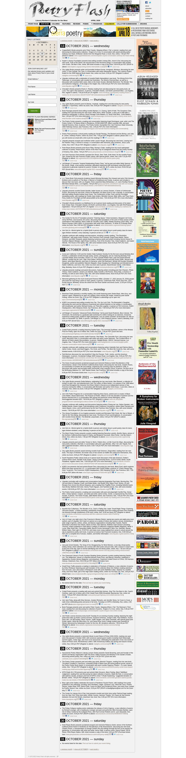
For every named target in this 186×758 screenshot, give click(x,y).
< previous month (66, 41)
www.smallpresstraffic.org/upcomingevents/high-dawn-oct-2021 (93, 574)
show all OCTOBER (81, 41)
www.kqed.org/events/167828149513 (96, 472)
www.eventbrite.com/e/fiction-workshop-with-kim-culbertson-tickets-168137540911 (90, 514)
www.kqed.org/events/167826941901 (75, 310)
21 (46, 57)
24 (30, 60)
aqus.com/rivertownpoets (70, 300)
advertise (148, 8)
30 (54, 60)
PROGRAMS (96, 24)
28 (46, 60)
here (130, 136)
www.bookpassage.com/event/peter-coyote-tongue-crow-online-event (98, 611)
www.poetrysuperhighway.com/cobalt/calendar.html (79, 334)
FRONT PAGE (33, 24)
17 (30, 57)
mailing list (148, 18)
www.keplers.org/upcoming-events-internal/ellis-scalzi (85, 67)
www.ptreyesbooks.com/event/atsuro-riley (103, 152)
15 (50, 54)
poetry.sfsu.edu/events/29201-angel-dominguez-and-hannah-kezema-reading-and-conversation (95, 129)
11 (34, 54)
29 (50, 60)
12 (38, 54)
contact (147, 16)
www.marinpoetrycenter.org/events (117, 437)
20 (42, 57)
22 (50, 57)
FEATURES (66, 24)
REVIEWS (76, 24)
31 (30, 63)
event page (73, 58)
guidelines (148, 13)
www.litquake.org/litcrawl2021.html (121, 534)
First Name (31, 86)
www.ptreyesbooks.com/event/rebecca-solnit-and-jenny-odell (87, 734)
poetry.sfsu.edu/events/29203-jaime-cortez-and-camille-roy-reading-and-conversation (100, 497)
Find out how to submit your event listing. (97, 583)
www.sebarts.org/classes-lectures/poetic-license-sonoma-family (97, 625)
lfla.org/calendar (67, 419)
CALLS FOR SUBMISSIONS (127, 24)
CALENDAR (109, 24)
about (147, 6)
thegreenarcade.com (95, 373)
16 (54, 54)
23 (54, 57)
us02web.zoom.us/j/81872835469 (73, 659)
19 (38, 57)
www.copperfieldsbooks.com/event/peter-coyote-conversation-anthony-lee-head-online (104, 56)
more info (38, 122)
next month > (94, 41)
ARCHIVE (143, 24)
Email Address (33, 79)
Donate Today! (122, 19)
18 (34, 57)
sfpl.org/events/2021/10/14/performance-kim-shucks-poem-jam (97, 158)
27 (42, 60)
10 (30, 54)
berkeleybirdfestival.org (108, 267)
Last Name (31, 94)
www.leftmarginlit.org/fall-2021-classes (88, 169)
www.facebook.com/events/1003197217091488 (78, 563)
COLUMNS (56, 24)
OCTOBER (42, 42)
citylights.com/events (69, 75)
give (147, 11)
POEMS (85, 24)
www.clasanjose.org (69, 699)
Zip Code (31, 102)
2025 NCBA (45, 24)
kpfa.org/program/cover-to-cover (84, 604)
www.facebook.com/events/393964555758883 (111, 714)
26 (38, 60)
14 (46, 54)
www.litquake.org (68, 86)
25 (34, 60)
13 (42, 54)
